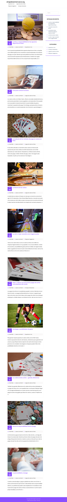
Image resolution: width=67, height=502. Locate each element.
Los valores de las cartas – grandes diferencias (26, 377)
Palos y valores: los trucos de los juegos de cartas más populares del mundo (26, 283)
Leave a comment (19, 47)
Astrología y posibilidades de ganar (23, 329)
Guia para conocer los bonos (21, 90)
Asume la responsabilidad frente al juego (24, 426)
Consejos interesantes (22, 6)
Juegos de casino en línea (20, 3)
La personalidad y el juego (20, 473)
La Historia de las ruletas (20, 187)
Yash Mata (11, 47)
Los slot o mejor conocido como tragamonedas (26, 234)
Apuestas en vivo (11, 3)
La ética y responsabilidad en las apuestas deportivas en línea (25, 42)
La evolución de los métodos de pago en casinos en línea (27, 139)
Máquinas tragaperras (12, 6)
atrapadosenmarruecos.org (16, 2)
